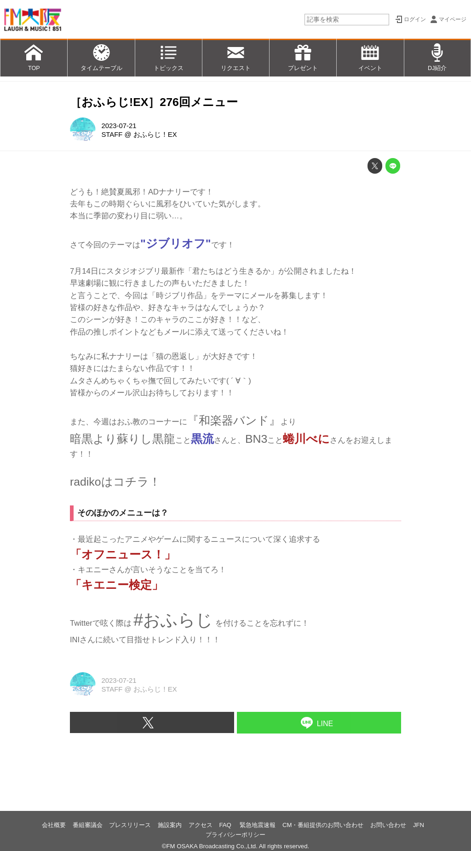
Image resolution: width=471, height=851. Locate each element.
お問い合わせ (388, 825)
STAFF (111, 134)
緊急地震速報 (258, 825)
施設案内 (170, 825)
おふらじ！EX (155, 134)
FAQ (226, 825)
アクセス (201, 825)
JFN (418, 825)
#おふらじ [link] (173, 619)
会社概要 (54, 825)
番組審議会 (88, 825)
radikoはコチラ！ (115, 481)
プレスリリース (130, 825)
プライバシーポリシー (235, 834)
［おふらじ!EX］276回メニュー (154, 102)
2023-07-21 (118, 125)
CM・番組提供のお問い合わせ (323, 825)
